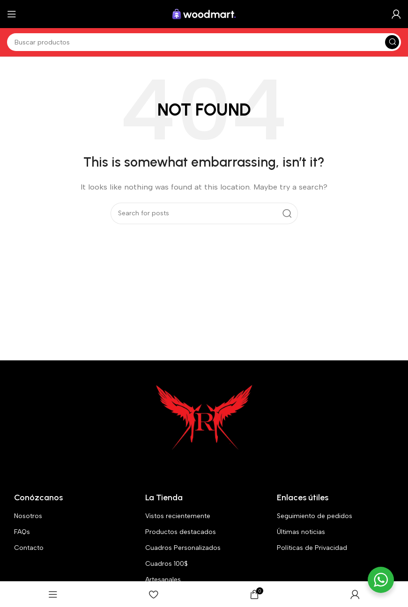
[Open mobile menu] (11, 14)
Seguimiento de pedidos (314, 516)
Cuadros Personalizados (183, 548)
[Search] (204, 42)
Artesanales (163, 580)
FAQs (22, 532)
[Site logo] (204, 13)
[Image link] (204, 418)
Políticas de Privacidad (312, 548)
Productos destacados (180, 532)
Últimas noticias (301, 532)
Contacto (29, 548)
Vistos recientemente (177, 516)
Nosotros (28, 516)
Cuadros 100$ (166, 564)
